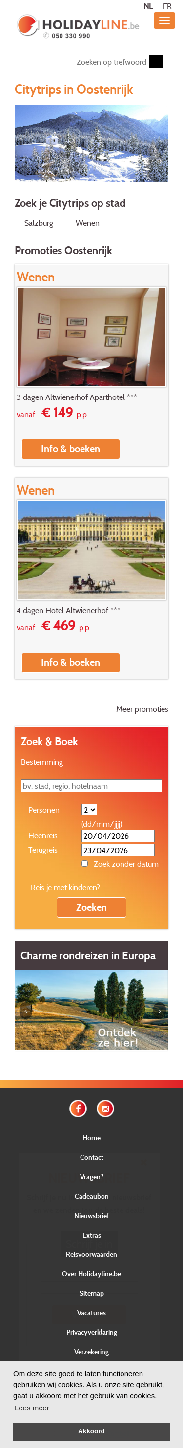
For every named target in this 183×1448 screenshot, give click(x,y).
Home (91, 1137)
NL (148, 6)
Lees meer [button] (32, 1408)
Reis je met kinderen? (65, 887)
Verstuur (89, 1314)
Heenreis (43, 835)
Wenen (88, 223)
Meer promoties (142, 709)
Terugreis (43, 849)
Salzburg (38, 223)
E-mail (89, 1273)
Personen (44, 809)
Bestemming (42, 762)
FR (167, 6)
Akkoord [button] (91, 1431)
